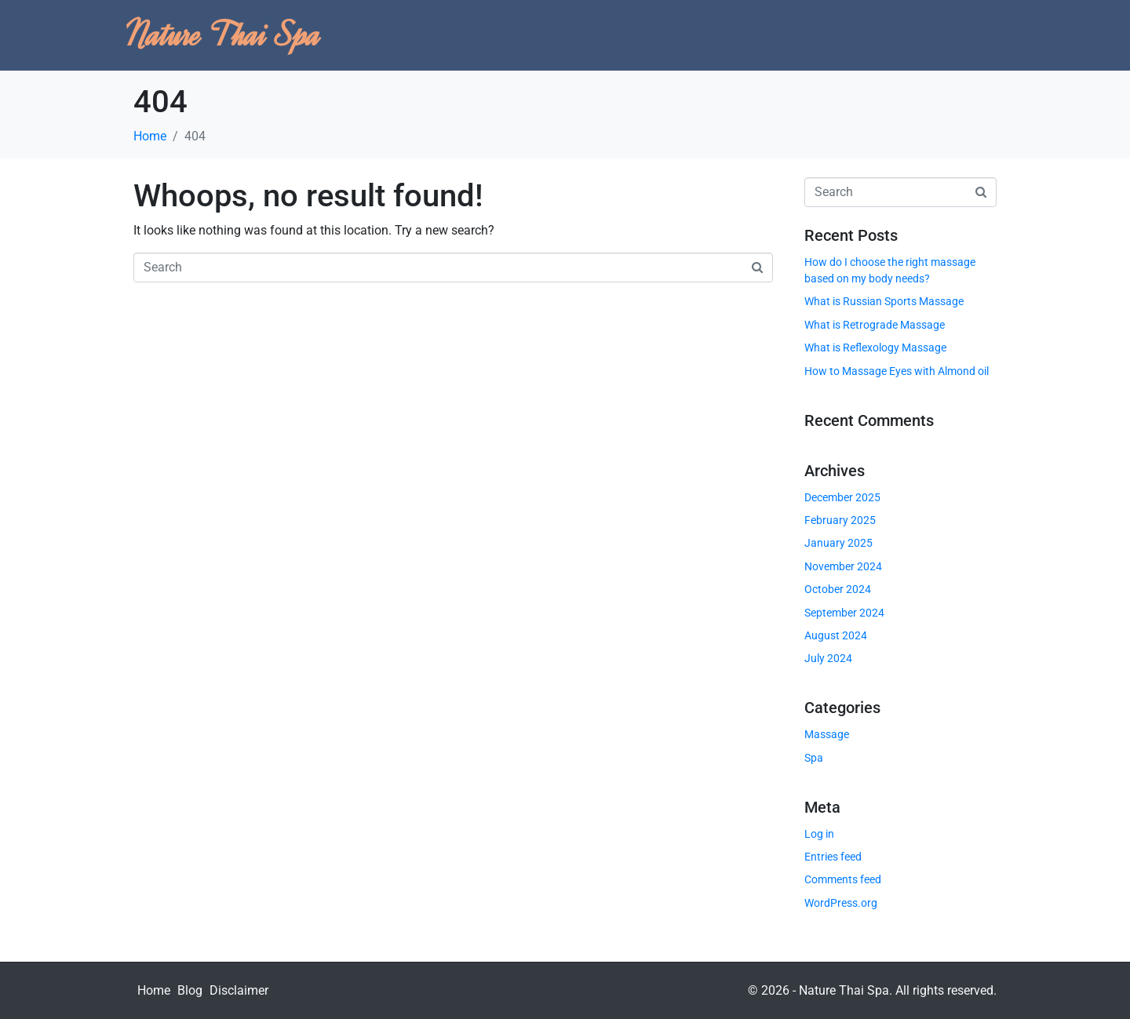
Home (153, 990)
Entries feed (833, 856)
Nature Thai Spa (223, 34)
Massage (826, 734)
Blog (189, 990)
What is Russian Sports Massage (884, 301)
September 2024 (844, 612)
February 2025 (840, 520)
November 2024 (843, 566)
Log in (819, 834)
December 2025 (842, 497)
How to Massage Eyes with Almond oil (896, 371)
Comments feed (842, 879)
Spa (813, 758)
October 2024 (837, 589)
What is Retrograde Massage (874, 324)
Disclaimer (239, 990)
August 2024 (835, 635)
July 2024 (828, 658)
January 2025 (838, 543)
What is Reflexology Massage (875, 347)
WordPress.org (840, 903)
